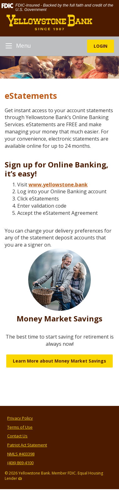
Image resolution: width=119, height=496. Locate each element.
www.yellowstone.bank (58, 184)
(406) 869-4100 (20, 462)
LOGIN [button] (100, 46)
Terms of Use (20, 427)
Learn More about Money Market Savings (59, 361)
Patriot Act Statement (27, 445)
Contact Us (17, 436)
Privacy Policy (20, 418)
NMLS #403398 (20, 454)
